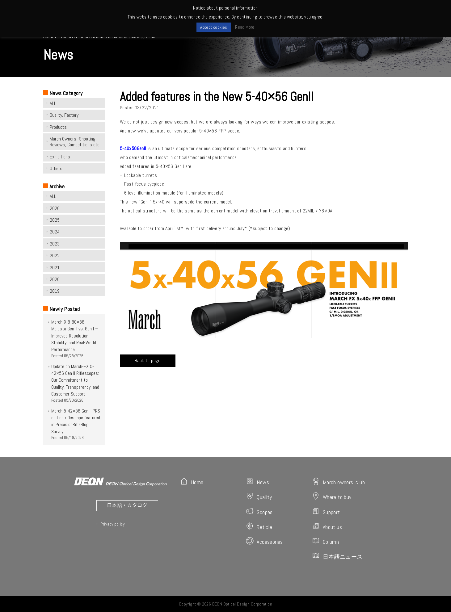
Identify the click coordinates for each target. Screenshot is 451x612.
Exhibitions (60, 156)
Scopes (259, 511)
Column (325, 541)
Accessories (264, 541)
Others (56, 168)
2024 (55, 231)
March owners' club (338, 481)
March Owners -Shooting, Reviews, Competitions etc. (75, 142)
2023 (55, 244)
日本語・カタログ (127, 505)
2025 (55, 220)
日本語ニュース (337, 556)
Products (58, 127)
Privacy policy (112, 524)
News (257, 481)
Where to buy (332, 496)
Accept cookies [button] (213, 27)
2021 (55, 267)
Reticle (259, 526)
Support (326, 511)
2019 (55, 291)
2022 (55, 255)
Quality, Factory (64, 115)
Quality (259, 496)
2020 (55, 279)
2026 (55, 208)
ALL (53, 103)
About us (327, 526)
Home (192, 481)
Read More (245, 27)
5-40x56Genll (133, 148)
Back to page (148, 360)
